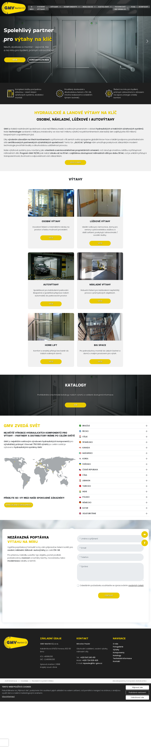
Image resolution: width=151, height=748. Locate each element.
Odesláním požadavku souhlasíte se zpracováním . (112, 526)
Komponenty (70, 7)
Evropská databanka (136, 620)
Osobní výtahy (41, 8)
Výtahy (54, 7)
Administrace (11, 620)
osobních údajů (136, 524)
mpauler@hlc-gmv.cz (92, 602)
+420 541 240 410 (87, 597)
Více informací (8, 636)
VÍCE (14, 59)
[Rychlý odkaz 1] (144, 534)
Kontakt (143, 7)
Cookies (24, 620)
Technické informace (120, 8)
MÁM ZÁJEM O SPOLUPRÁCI (19, 444)
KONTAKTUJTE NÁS (39, 59)
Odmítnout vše (137, 637)
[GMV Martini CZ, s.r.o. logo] (13, 8)
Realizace (88, 7)
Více (26, 237)
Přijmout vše (137, 627)
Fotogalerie (118, 586)
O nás (32, 8)
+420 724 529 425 (90, 599)
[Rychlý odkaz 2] (144, 543)
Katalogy (103, 7)
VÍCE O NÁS (75, 162)
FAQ (133, 7)
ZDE (75, 344)
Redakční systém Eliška (42, 620)
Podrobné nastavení (137, 632)
